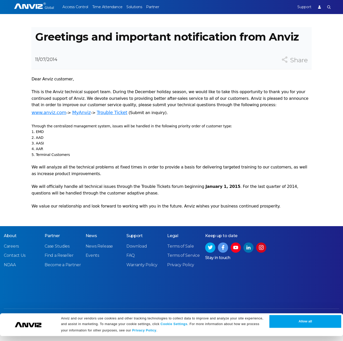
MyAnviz (81, 120)
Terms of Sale (180, 257)
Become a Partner (63, 276)
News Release (99, 257)
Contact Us (14, 267)
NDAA (10, 276)
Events (92, 267)
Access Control (75, 7)
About (10, 247)
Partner (162, 7)
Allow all (305, 326)
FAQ (130, 267)
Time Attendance (111, 7)
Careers (11, 257)
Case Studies (57, 257)
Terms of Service (183, 267)
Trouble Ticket (112, 120)
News (91, 247)
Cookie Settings (174, 329)
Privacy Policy (144, 335)
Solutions (141, 7)
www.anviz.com (48, 120)
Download (136, 257)
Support (301, 7)
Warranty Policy (141, 276)
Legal (172, 247)
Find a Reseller (59, 267)
